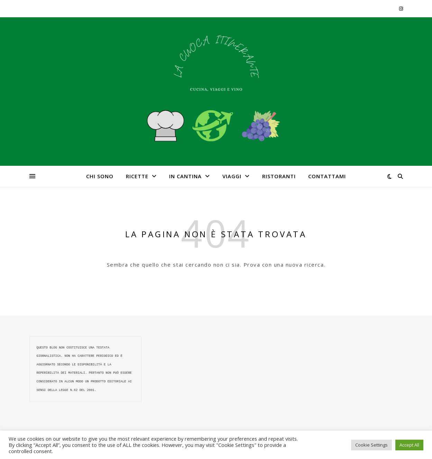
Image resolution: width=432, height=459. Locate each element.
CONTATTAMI (327, 176)
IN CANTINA (185, 176)
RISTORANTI (279, 176)
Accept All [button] (409, 445)
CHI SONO (99, 176)
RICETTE (137, 176)
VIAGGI (231, 176)
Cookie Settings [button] (371, 445)
